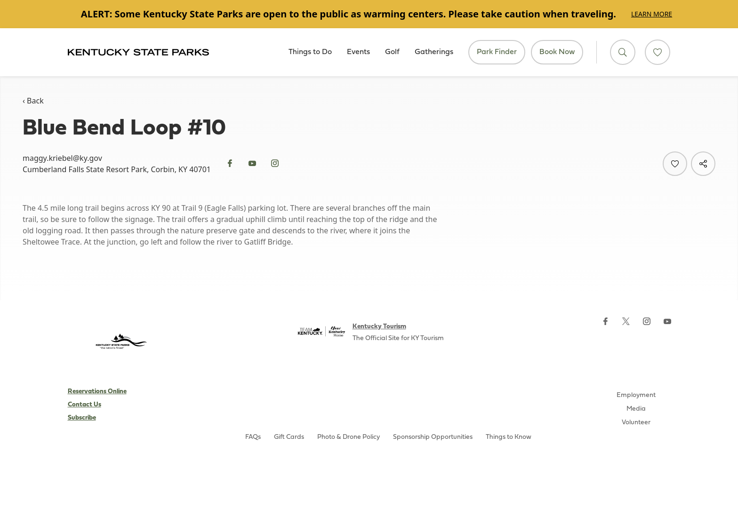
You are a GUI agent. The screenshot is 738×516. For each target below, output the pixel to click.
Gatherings (434, 52)
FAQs (253, 437)
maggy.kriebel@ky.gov (62, 158)
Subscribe (82, 417)
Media (636, 409)
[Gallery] (369, 14)
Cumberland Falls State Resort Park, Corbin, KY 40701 (117, 169)
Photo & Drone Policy (348, 437)
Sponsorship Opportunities (433, 437)
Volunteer (636, 422)
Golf (392, 52)
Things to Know (508, 437)
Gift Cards (289, 437)
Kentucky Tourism (379, 326)
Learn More (651, 13)
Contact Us (84, 404)
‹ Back (33, 100)
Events (358, 52)
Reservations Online (97, 391)
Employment (636, 395)
